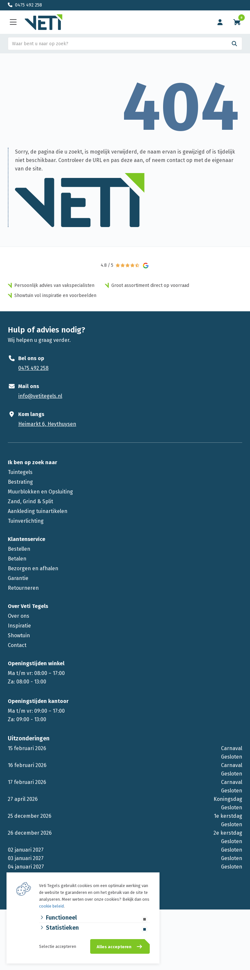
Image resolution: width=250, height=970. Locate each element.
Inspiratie (19, 626)
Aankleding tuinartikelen (37, 511)
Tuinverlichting (26, 521)
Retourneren (23, 588)
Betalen (17, 559)
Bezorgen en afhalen (33, 568)
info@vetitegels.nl (40, 396)
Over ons (18, 616)
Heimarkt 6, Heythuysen (47, 424)
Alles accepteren (114, 946)
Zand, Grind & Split (30, 501)
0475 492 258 (28, 5)
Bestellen (19, 549)
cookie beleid (51, 906)
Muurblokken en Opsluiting (40, 492)
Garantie (18, 578)
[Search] (234, 43)
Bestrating (20, 482)
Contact (17, 645)
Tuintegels (20, 472)
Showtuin (19, 635)
